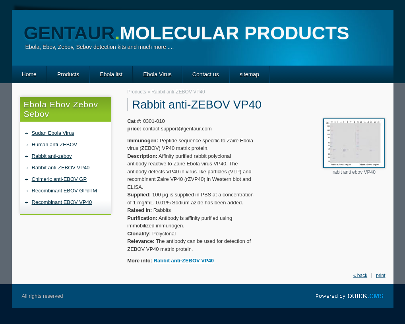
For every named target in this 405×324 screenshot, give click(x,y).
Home (29, 74)
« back (360, 275)
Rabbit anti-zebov (52, 156)
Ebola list (111, 74)
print (380, 275)
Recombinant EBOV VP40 (62, 202)
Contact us (205, 74)
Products (68, 74)
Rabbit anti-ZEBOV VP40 (61, 168)
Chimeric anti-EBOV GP (59, 179)
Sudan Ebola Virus (53, 133)
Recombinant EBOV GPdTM (64, 191)
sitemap (249, 74)
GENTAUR (186, 32)
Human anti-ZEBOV (55, 144)
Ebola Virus (157, 74)
